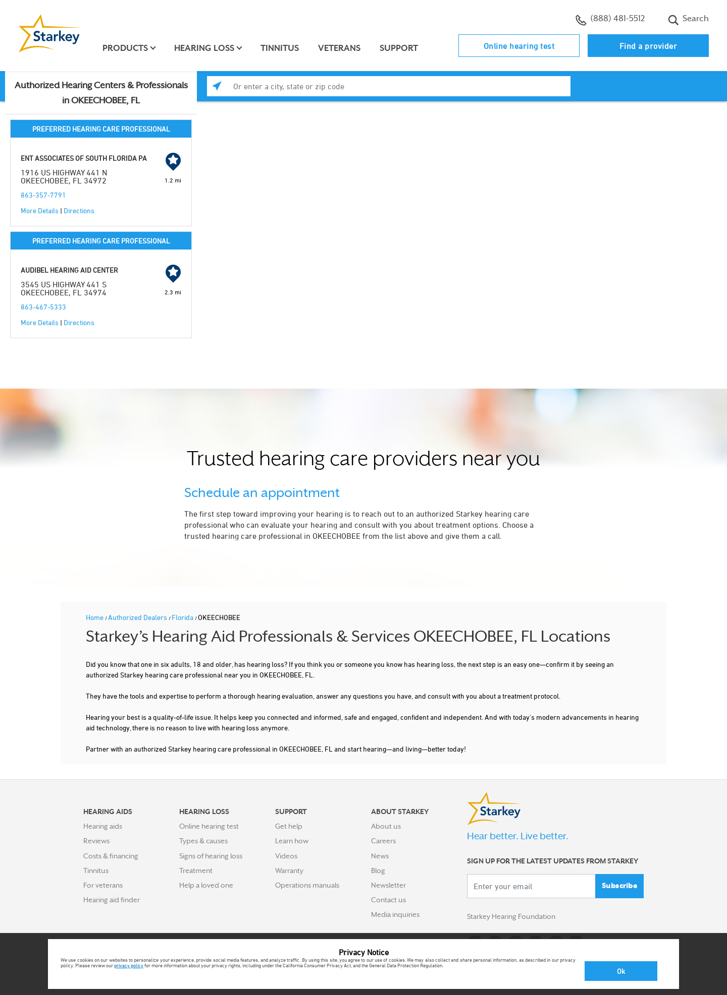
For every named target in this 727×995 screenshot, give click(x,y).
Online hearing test (519, 45)
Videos (286, 856)
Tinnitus (280, 48)
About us (386, 826)
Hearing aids (102, 826)
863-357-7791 (43, 195)
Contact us (388, 900)
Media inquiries (395, 914)
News (380, 856)
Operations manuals (307, 885)
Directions (79, 210)
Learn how (291, 841)
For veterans (103, 885)
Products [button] (125, 48)
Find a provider (648, 45)
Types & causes (203, 841)
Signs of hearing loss (210, 856)
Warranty (289, 870)
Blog (378, 870)
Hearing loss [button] (204, 48)
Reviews (96, 841)
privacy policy (128, 965)
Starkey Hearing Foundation (511, 916)
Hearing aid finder (111, 900)
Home (95, 617)
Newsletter (388, 885)
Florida (183, 617)
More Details (40, 210)
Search (688, 20)
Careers (383, 841)
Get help (288, 826)
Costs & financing (110, 856)
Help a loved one (206, 885)
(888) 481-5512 (610, 20)
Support (399, 48)
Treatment (196, 870)
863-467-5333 (43, 306)
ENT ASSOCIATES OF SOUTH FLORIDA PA (84, 158)
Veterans (339, 48)
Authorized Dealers (138, 617)
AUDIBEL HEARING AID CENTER (69, 270)
